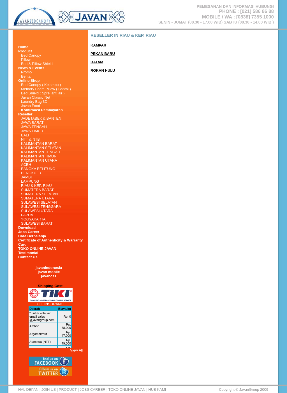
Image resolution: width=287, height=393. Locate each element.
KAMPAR (98, 45)
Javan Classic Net (35, 97)
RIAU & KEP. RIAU (36, 185)
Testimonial (28, 253)
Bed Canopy (31, 55)
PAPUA (27, 215)
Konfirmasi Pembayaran (42, 110)
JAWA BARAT (32, 122)
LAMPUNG (30, 181)
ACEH (26, 164)
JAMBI (26, 177)
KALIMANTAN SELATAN (41, 148)
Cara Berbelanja (32, 236)
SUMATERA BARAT (37, 190)
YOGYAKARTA (33, 219)
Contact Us (28, 257)
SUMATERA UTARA (37, 198)
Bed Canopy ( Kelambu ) (41, 85)
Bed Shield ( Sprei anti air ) (42, 93)
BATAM (97, 62)
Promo (26, 72)
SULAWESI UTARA (37, 211)
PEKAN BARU (103, 54)
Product (68, 389)
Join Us (48, 389)
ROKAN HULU (103, 70)
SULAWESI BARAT (37, 223)
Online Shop (29, 80)
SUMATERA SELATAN (39, 194)
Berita (26, 76)
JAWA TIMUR (32, 131)
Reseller (25, 114)
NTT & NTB (30, 139)
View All (76, 350)
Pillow (26, 59)
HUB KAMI (157, 389)
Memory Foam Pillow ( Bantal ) (46, 89)
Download (27, 227)
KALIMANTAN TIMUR (39, 156)
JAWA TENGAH (34, 127)
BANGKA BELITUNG (38, 169)
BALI (25, 135)
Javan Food (30, 106)
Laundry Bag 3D (34, 101)
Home (23, 47)
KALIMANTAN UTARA (39, 160)
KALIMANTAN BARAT (39, 143)
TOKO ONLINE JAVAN (37, 249)
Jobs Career (28, 232)
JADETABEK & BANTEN (41, 118)
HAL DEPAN (28, 389)
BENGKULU (31, 173)
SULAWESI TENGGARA (41, 206)
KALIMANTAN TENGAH (40, 152)
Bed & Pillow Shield (37, 64)
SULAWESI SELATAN (39, 202)
